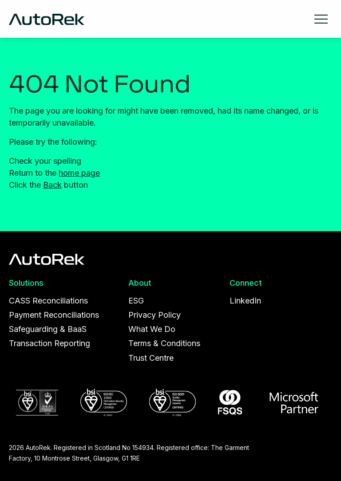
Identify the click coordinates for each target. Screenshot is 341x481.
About (139, 283)
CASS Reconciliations (48, 300)
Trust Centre (151, 358)
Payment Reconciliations (54, 314)
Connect (246, 283)
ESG (136, 300)
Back (52, 184)
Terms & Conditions (164, 343)
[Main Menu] (321, 18)
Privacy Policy (154, 314)
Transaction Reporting (49, 343)
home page (79, 172)
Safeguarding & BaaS (48, 329)
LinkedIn (245, 300)
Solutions (26, 283)
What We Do (151, 329)
